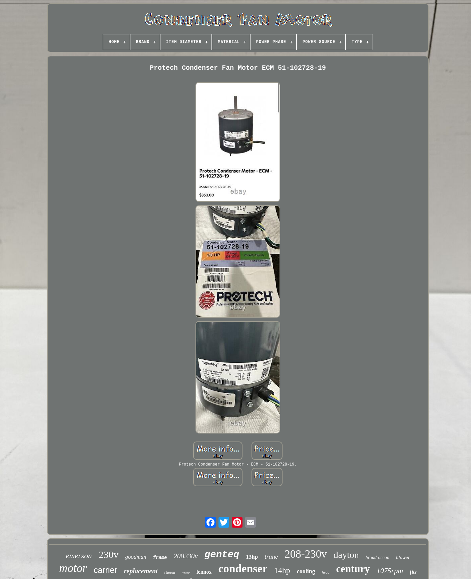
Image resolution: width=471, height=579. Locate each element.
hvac (326, 572)
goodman (135, 557)
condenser (242, 568)
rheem (169, 572)
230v (108, 554)
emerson (79, 556)
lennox (203, 572)
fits (413, 572)
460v (186, 573)
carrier (105, 570)
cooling (306, 571)
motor (73, 568)
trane (271, 556)
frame (160, 557)
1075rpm (390, 570)
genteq (221, 554)
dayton (346, 555)
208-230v (306, 554)
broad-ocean (377, 557)
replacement (141, 571)
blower (403, 557)
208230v (186, 556)
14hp (282, 570)
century (353, 569)
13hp (252, 557)
